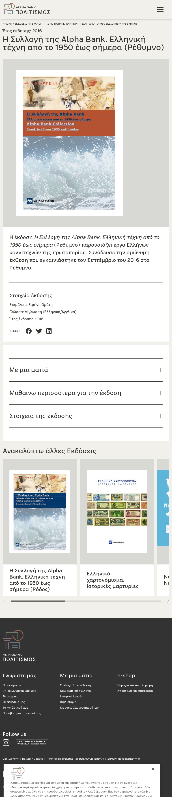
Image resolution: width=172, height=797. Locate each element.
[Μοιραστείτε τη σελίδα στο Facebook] (29, 331)
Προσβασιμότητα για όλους (22, 713)
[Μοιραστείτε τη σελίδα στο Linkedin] (39, 331)
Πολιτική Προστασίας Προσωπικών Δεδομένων (75, 759)
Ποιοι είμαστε (12, 685)
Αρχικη (7, 24)
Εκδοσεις (21, 24)
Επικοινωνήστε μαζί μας (19, 691)
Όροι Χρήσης (11, 759)
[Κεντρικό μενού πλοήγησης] (161, 9)
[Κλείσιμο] (153, 775)
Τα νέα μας (10, 696)
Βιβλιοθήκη (68, 702)
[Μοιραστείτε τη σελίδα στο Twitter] (49, 331)
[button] (166, 601)
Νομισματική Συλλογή (75, 691)
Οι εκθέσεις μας (14, 702)
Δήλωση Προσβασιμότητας (124, 759)
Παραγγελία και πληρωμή (135, 685)
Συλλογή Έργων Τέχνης (76, 685)
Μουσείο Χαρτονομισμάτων (79, 707)
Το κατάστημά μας (15, 707)
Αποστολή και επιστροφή (135, 691)
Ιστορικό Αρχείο (71, 696)
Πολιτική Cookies (32, 759)
